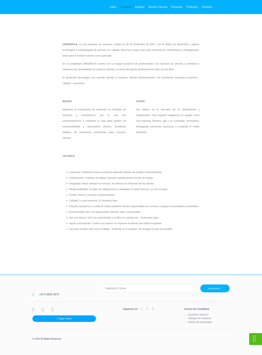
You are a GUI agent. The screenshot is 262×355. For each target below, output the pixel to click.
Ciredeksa (126, 7)
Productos (192, 7)
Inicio (113, 7)
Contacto (207, 7)
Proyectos (176, 7)
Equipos (140, 7)
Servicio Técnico (157, 7)
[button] (58, 253)
